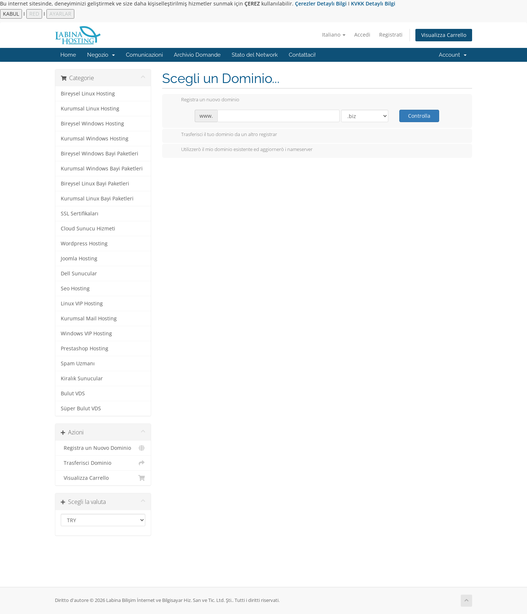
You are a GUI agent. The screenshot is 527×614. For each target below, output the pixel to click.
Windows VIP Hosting (86, 333)
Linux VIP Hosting (82, 303)
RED (34, 13)
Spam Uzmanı (78, 363)
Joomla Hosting (79, 258)
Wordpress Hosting (84, 243)
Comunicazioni (144, 55)
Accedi (362, 34)
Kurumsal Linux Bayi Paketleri (97, 198)
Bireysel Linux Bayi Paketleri (95, 183)
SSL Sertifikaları (79, 213)
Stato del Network (255, 55)
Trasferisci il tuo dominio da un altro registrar (223, 135)
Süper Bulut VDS (81, 408)
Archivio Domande (197, 55)
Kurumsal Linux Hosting (90, 108)
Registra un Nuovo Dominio (103, 448)
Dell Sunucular (79, 273)
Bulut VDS (73, 393)
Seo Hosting (75, 288)
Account (453, 55)
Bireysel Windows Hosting (92, 123)
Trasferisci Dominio (103, 463)
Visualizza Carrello (443, 34)
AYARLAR (60, 13)
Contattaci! (302, 55)
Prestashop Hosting (84, 348)
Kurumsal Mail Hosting (89, 318)
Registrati (391, 34)
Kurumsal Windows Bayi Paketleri (102, 168)
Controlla (419, 115)
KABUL (11, 13)
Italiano (333, 34)
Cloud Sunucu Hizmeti (88, 228)
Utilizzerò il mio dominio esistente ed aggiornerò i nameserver (241, 150)
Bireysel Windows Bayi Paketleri (99, 153)
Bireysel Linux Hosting (88, 93)
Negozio (101, 55)
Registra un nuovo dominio (204, 100)
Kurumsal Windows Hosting (94, 138)
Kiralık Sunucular (82, 378)
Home (68, 55)
